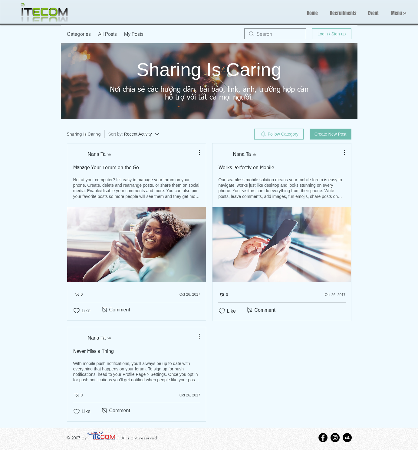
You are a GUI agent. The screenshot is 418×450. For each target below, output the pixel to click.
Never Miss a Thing (93, 351)
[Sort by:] (134, 134)
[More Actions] (196, 152)
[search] (275, 33)
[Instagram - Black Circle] (335, 437)
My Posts (133, 34)
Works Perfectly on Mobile (246, 168)
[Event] (373, 13)
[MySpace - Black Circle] (347, 437)
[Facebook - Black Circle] (322, 437)
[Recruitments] (343, 13)
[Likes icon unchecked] (77, 310)
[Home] (312, 13)
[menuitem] (279, 134)
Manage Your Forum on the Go (106, 168)
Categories (79, 34)
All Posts (107, 34)
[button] (398, 13)
